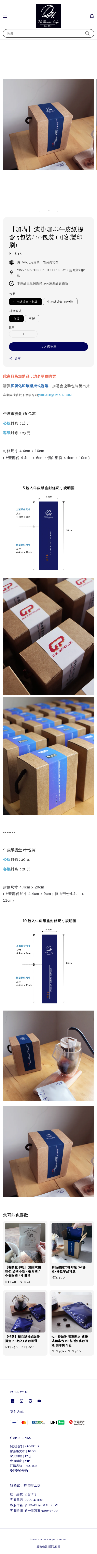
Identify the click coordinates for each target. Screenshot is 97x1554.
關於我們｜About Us (24, 1446)
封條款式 (15, 311)
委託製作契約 (19, 1470)
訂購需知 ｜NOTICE (23, 1466)
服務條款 (42, 1546)
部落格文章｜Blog (23, 1451)
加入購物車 (48, 346)
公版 (16, 319)
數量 (12, 327)
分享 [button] (15, 358)
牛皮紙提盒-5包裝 (25, 302)
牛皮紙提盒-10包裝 (60, 302)
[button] (5, 15)
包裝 (12, 294)
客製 (32, 319)
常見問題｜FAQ (20, 1456)
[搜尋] (87, 33)
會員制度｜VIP (20, 1461)
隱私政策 (54, 1546)
